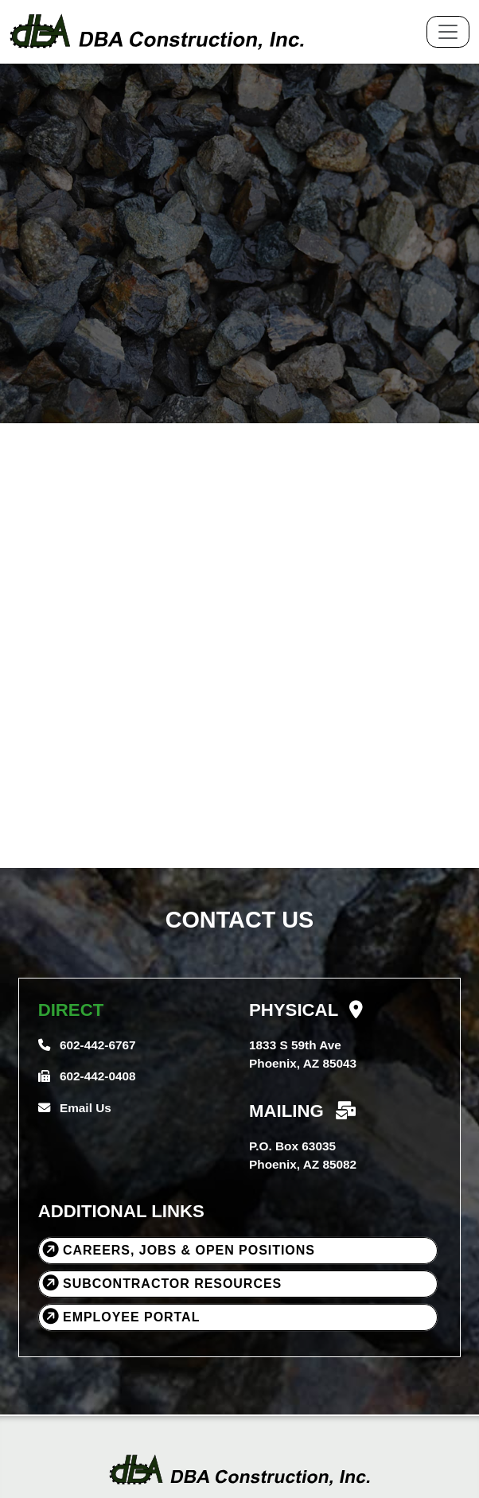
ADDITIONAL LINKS (121, 1211)
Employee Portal (120, 1315)
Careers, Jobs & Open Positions (177, 1248)
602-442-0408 (87, 1076)
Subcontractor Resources (160, 1282)
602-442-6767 (87, 1045)
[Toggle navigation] (447, 32)
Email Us (74, 1108)
